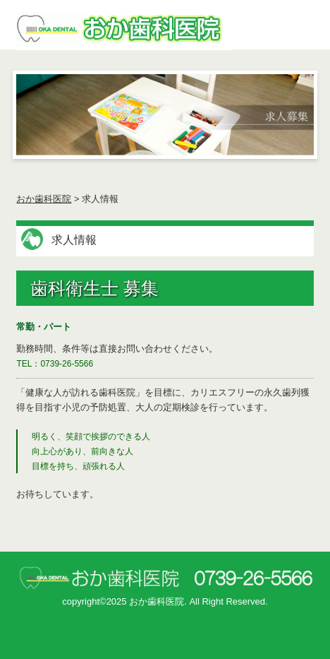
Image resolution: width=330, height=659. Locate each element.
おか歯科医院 (43, 199)
